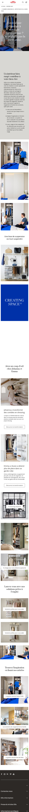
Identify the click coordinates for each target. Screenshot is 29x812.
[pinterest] (11, 774)
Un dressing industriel (14, 506)
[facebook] (2, 774)
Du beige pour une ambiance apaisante (14, 568)
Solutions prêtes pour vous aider (14, 609)
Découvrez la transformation (14, 427)
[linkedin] (8, 774)
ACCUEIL (3, 6)
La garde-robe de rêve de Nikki (15, 757)
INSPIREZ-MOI (9, 6)
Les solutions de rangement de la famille (14, 727)
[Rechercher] (23, 2)
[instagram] (5, 774)
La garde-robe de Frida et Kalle (14, 696)
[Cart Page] (26, 2)
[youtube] (14, 774)
